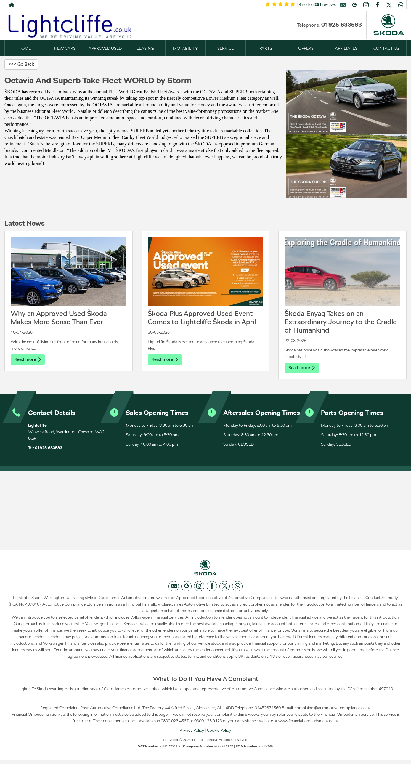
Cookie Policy (219, 734)
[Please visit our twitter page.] (389, 4)
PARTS (265, 48)
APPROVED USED (105, 48)
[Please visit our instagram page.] (366, 4)
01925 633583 (341, 24)
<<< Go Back (22, 64)
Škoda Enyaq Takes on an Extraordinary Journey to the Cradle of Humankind (341, 322)
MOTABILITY (185, 48)
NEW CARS (65, 48)
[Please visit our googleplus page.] (354, 4)
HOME (24, 48)
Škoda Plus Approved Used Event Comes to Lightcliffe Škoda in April (202, 317)
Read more (28, 360)
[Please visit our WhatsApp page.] (400, 4)
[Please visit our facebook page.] (377, 4)
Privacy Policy (191, 734)
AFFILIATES (346, 48)
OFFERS (306, 48)
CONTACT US (386, 48)
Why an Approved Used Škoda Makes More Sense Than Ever (59, 317)
